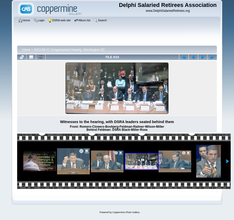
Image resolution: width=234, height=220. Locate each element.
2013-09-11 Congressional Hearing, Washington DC (69, 50)
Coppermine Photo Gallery (126, 212)
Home (26, 50)
